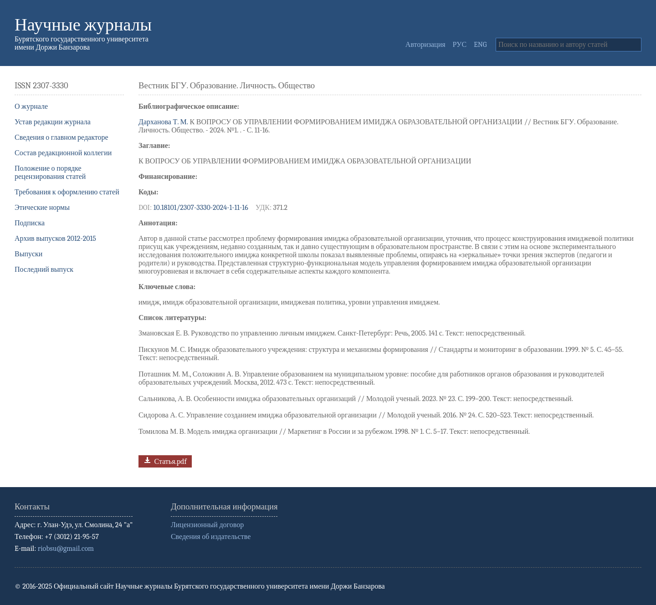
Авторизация (425, 45)
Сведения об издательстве (211, 537)
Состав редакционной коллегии (63, 153)
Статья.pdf (164, 460)
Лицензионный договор (207, 525)
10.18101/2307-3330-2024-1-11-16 (201, 207)
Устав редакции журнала (53, 122)
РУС (460, 45)
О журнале (31, 106)
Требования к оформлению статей (67, 192)
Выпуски (28, 254)
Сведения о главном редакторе (61, 137)
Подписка (30, 223)
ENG (480, 45)
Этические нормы (42, 207)
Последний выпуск (44, 269)
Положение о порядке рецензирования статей (50, 172)
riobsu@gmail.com (66, 548)
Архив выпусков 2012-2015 (55, 238)
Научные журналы (83, 25)
